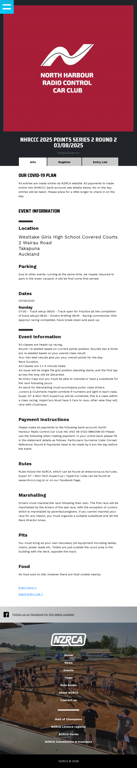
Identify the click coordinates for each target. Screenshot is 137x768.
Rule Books (68, 685)
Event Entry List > (31, 594)
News (69, 662)
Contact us (68, 700)
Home (68, 655)
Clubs (69, 677)
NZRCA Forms (68, 734)
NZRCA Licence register (68, 726)
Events (68, 670)
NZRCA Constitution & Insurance (68, 741)
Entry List (100, 162)
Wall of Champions (68, 719)
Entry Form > (28, 587)
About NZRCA (68, 692)
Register (64, 162)
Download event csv (69, 153)
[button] (7, 7)
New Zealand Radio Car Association (68, 639)
